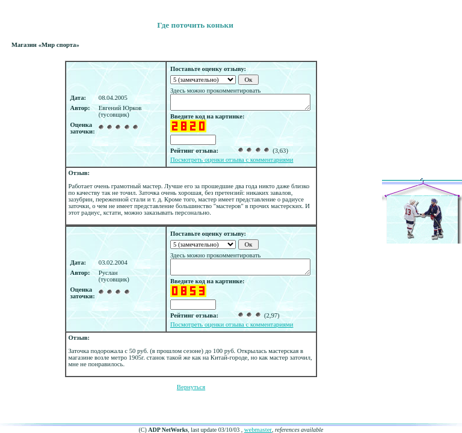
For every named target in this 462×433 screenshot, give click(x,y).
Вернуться (191, 387)
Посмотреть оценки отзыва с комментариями (232, 159)
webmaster (258, 429)
